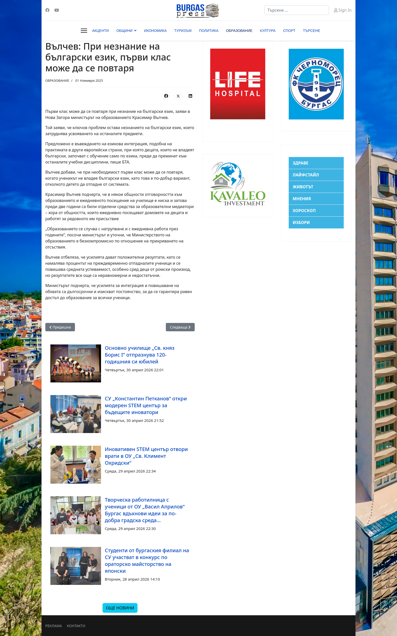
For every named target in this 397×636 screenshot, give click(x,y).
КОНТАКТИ (76, 625)
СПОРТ (289, 31)
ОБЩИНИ (124, 31)
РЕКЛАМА (53, 625)
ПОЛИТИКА (208, 31)
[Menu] (84, 30)
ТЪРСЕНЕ (311, 31)
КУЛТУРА (267, 31)
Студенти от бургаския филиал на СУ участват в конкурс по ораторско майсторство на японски (147, 560)
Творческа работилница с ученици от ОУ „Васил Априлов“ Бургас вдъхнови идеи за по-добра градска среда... (145, 510)
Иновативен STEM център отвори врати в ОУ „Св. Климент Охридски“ (146, 456)
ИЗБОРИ (301, 222)
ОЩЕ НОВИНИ (120, 608)
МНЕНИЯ (302, 198)
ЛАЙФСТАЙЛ (306, 175)
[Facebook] (47, 10)
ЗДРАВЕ (300, 163)
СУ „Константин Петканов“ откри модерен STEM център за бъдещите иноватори (146, 405)
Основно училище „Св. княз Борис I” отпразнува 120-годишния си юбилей (139, 354)
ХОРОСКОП (304, 210)
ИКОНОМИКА (155, 31)
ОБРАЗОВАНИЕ (239, 31)
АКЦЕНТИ (100, 31)
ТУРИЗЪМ (182, 31)
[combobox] (296, 10)
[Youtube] (56, 10)
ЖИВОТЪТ (303, 187)
